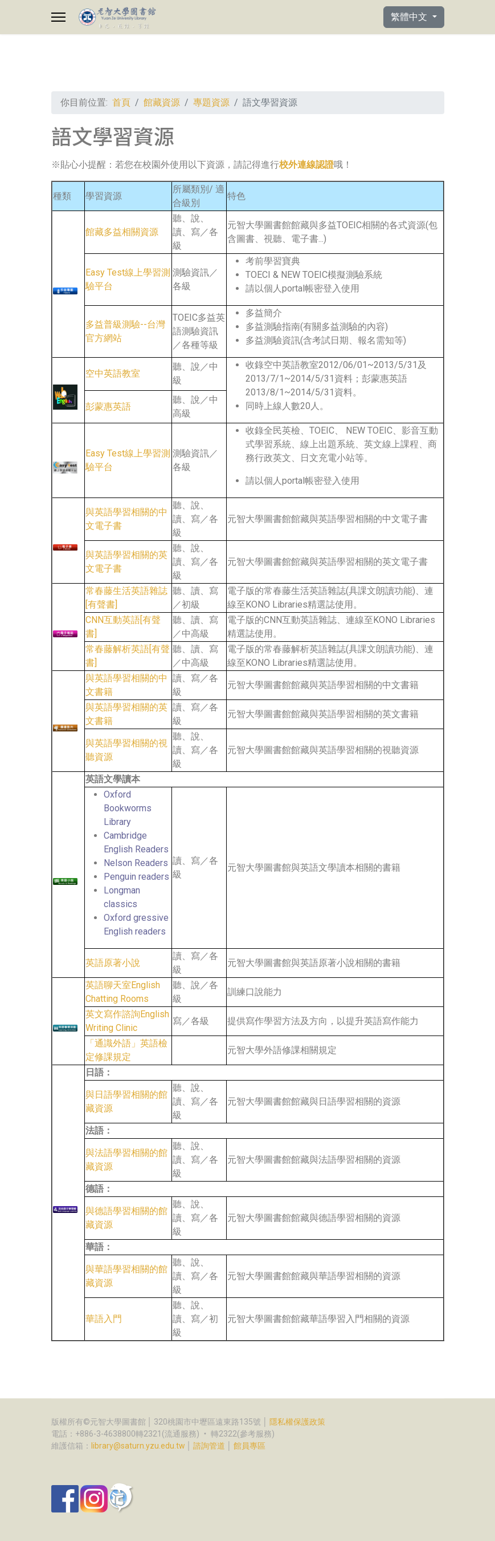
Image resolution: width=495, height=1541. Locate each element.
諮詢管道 (209, 1445)
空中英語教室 (112, 373)
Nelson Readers (136, 863)
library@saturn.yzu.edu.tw (138, 1445)
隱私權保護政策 (297, 1421)
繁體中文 (410, 16)
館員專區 (249, 1445)
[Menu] (58, 17)
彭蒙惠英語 (108, 406)
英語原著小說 (112, 962)
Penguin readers (136, 876)
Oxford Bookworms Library (128, 808)
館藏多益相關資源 (121, 232)
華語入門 (103, 1318)
